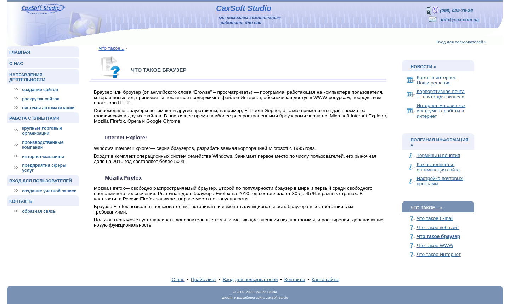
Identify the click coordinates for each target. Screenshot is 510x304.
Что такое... (111, 48)
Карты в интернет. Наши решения (436, 80)
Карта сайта (325, 279)
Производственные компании (42, 145)
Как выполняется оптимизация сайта (438, 167)
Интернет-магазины (43, 156)
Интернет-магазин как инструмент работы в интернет (440, 111)
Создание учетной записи (49, 190)
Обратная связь (39, 211)
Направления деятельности (27, 77)
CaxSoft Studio (243, 8)
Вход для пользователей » (461, 42)
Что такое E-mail (434, 218)
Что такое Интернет (438, 254)
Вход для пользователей (40, 181)
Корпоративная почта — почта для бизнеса (440, 94)
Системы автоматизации (48, 107)
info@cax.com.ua (460, 19)
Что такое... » (426, 207)
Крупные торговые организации (42, 131)
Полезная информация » (439, 142)
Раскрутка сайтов (41, 99)
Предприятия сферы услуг (44, 168)
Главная (19, 52)
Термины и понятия (438, 155)
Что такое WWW (434, 245)
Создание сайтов (40, 89)
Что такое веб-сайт (437, 227)
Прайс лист (203, 279)
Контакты (21, 201)
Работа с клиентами (34, 118)
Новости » (423, 66)
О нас (16, 63)
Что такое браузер (438, 236)
